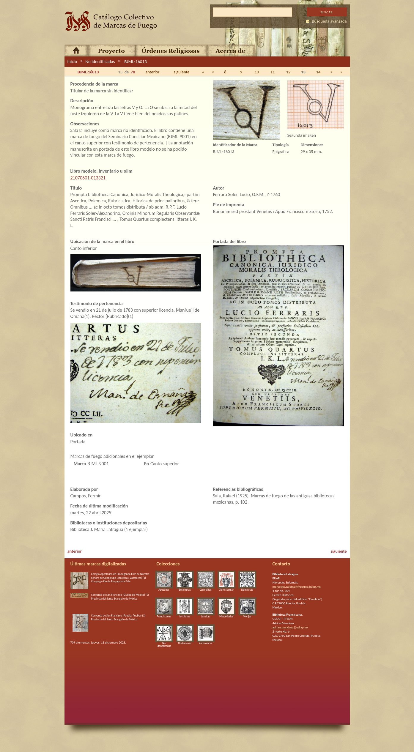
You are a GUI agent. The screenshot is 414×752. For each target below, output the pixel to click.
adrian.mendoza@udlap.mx (290, 627)
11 (272, 72)
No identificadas (100, 61)
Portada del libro (229, 241)
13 (303, 72)
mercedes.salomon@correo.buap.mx (297, 587)
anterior (153, 72)
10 (257, 72)
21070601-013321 (88, 178)
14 (318, 72)
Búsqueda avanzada (329, 21)
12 (288, 72)
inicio (72, 61)
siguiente (182, 72)
